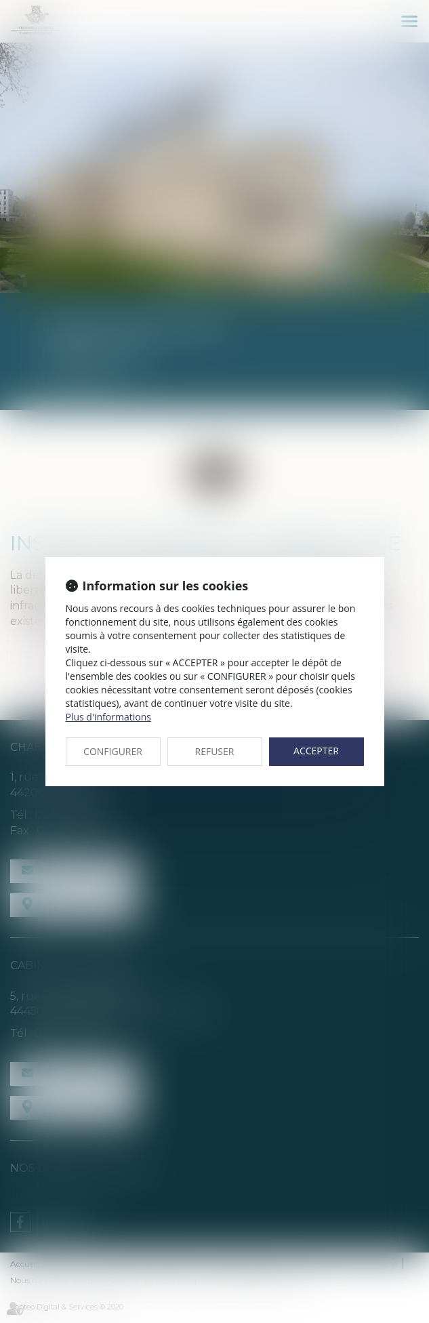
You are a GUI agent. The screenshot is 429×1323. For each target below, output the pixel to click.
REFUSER (214, 751)
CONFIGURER (112, 751)
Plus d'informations (108, 716)
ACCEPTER (316, 750)
